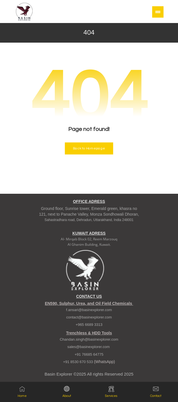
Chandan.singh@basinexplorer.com (89, 340)
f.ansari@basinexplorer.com (89, 310)
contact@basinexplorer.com (89, 317)
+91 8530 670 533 (78, 362)
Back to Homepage (89, 148)
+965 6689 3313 (89, 325)
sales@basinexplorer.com (89, 347)
